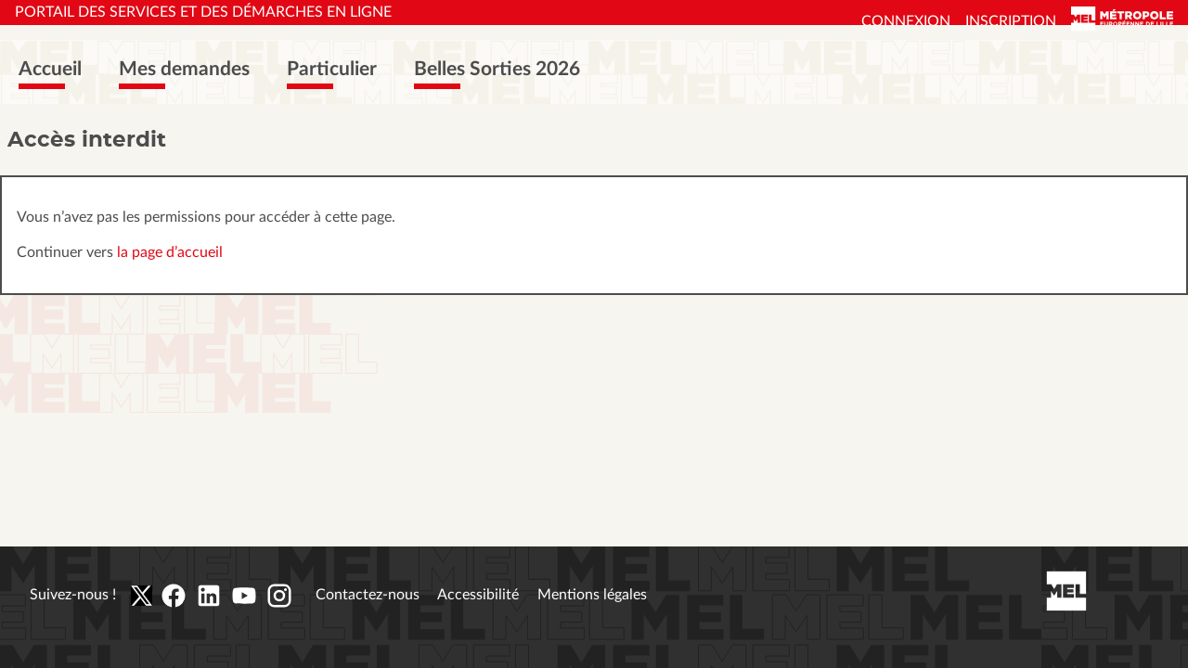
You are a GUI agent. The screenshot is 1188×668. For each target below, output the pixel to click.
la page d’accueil (170, 252)
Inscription (1010, 21)
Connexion (905, 21)
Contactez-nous (368, 594)
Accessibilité (478, 594)
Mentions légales (592, 594)
